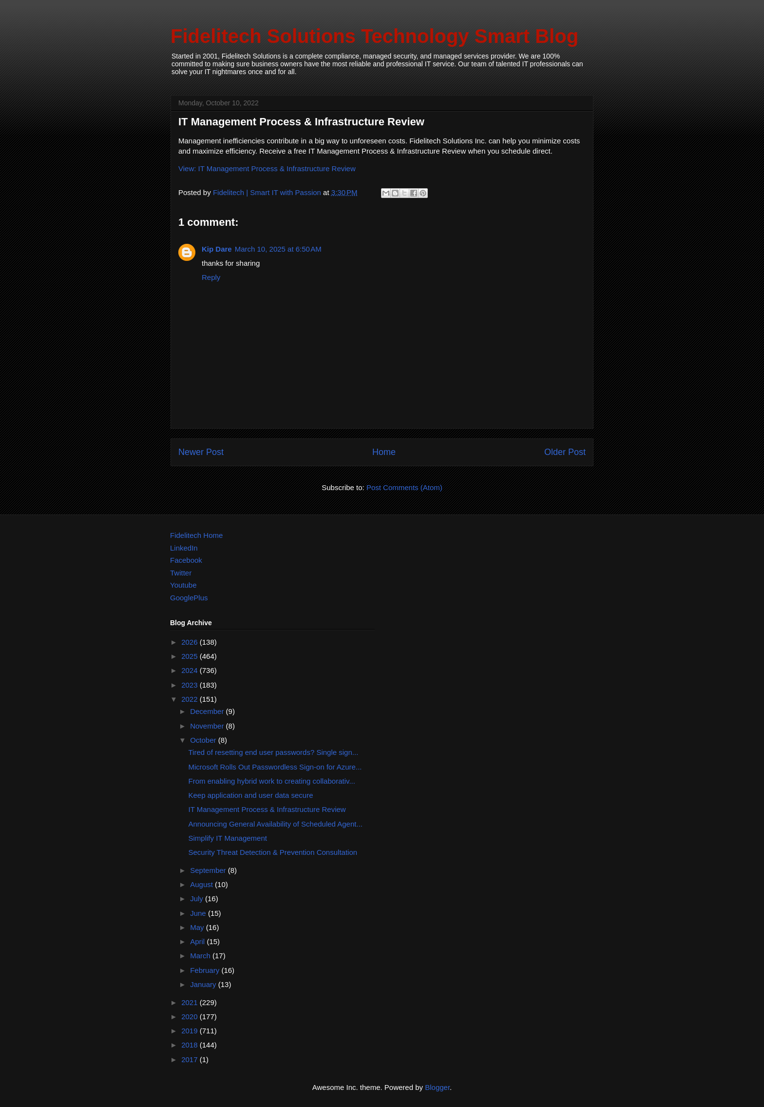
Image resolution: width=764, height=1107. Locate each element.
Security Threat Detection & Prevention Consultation (273, 852)
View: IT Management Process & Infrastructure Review (267, 168)
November (208, 726)
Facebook (186, 560)
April (198, 941)
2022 (190, 699)
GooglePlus (189, 597)
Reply (211, 277)
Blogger (437, 1087)
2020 (190, 1016)
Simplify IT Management (228, 838)
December (208, 711)
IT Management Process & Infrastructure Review (267, 809)
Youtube (183, 585)
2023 (190, 685)
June (199, 913)
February (205, 970)
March (201, 955)
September (209, 870)
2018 (190, 1045)
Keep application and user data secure (251, 795)
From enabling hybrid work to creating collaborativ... (272, 781)
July (197, 898)
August (202, 884)
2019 (190, 1031)
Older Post (565, 452)
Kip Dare (217, 249)
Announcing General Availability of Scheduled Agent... (276, 824)
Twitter (180, 573)
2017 (190, 1059)
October (204, 740)
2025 (190, 656)
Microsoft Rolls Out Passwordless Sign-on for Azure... (275, 767)
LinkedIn (184, 548)
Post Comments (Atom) (404, 487)
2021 (190, 1002)
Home (384, 452)
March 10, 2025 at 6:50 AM (278, 249)
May (198, 927)
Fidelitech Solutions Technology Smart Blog (374, 36)
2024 (190, 670)
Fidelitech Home (196, 535)
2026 (190, 642)
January (204, 984)
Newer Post (201, 452)
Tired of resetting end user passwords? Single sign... (274, 752)
